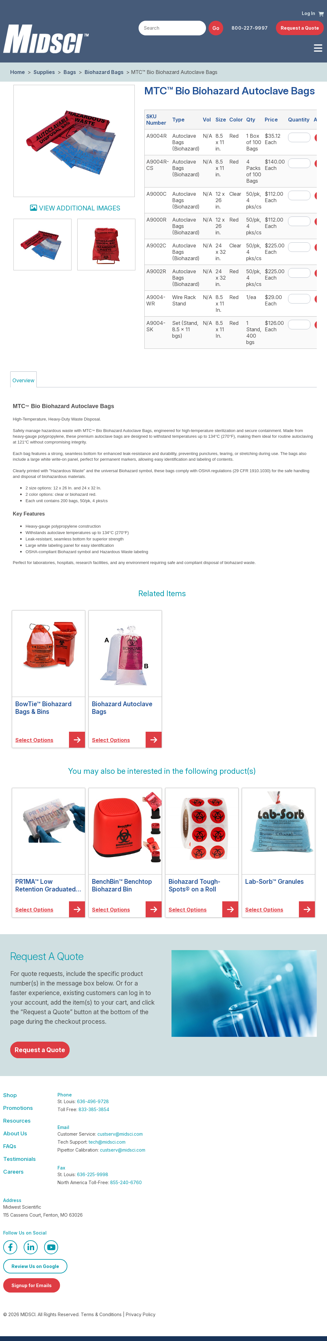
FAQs (9, 1146)
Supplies (44, 72)
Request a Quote (300, 28)
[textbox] (172, 28)
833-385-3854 (94, 1109)
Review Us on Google (35, 1266)
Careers (13, 1172)
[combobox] (172, 28)
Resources (17, 1121)
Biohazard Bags (104, 72)
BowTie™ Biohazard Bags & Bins (43, 707)
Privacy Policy (141, 1314)
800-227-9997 (250, 28)
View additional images (79, 208)
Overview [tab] (23, 380)
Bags (69, 72)
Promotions (18, 1108)
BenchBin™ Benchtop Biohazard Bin (122, 885)
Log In (308, 13)
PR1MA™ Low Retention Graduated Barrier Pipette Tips (45, 885)
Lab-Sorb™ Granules (274, 881)
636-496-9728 (93, 1101)
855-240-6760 (126, 1182)
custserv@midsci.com (120, 1134)
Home (17, 72)
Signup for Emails (31, 1285)
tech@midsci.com (107, 1142)
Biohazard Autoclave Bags (122, 707)
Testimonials (19, 1159)
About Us (15, 1133)
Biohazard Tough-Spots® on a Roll (194, 885)
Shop (10, 1095)
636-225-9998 (92, 1174)
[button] (321, 14)
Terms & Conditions (101, 1314)
